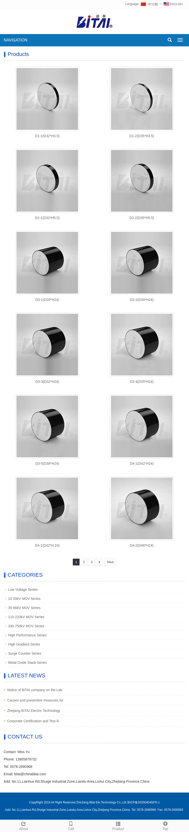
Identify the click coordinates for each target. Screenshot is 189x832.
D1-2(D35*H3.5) (141, 136)
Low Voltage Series (23, 590)
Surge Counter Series (24, 653)
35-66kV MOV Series (24, 608)
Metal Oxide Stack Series (27, 663)
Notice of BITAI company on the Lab (34, 690)
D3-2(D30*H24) (142, 300)
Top (165, 825)
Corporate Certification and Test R (33, 721)
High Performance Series (27, 635)
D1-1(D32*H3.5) (47, 136)
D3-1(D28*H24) (47, 300)
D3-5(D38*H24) (47, 463)
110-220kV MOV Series (26, 617)
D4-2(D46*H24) (142, 545)
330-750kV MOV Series (26, 626)
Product (118, 825)
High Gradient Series (24, 644)
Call (70, 825)
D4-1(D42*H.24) (47, 545)
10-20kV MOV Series (24, 599)
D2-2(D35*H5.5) (141, 218)
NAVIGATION (15, 40)
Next (110, 562)
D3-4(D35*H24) (142, 382)
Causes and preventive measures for (35, 700)
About (23, 825)
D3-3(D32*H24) (47, 382)
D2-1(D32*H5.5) (47, 218)
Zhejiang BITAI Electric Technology (33, 711)
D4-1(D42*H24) (142, 463)
